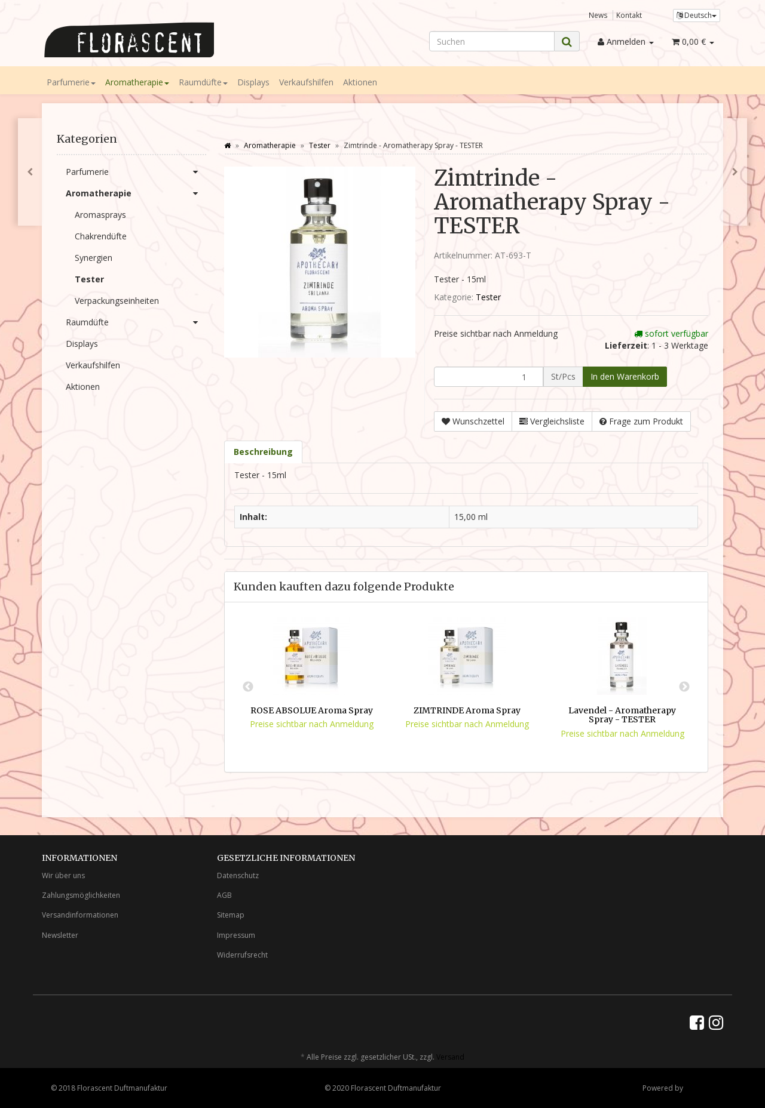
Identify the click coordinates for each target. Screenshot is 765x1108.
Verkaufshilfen (306, 82)
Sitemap (230, 915)
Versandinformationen (80, 915)
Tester (488, 297)
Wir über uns (63, 875)
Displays (253, 82)
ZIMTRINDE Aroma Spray (467, 710)
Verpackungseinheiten (117, 300)
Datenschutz (238, 875)
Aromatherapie (137, 82)
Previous (248, 687)
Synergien (93, 257)
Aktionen (360, 82)
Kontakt (629, 15)
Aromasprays (100, 214)
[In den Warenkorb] (625, 377)
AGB (224, 895)
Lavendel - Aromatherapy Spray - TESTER (622, 715)
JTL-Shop (699, 1088)
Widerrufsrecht (242, 955)
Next (684, 687)
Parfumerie (71, 82)
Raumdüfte (203, 82)
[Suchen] (492, 41)
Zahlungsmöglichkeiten (81, 895)
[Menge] (488, 377)
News (598, 15)
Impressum (236, 935)
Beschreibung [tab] (263, 451)
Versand (450, 1057)
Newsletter (60, 935)
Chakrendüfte (101, 236)
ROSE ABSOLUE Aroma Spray (311, 710)
